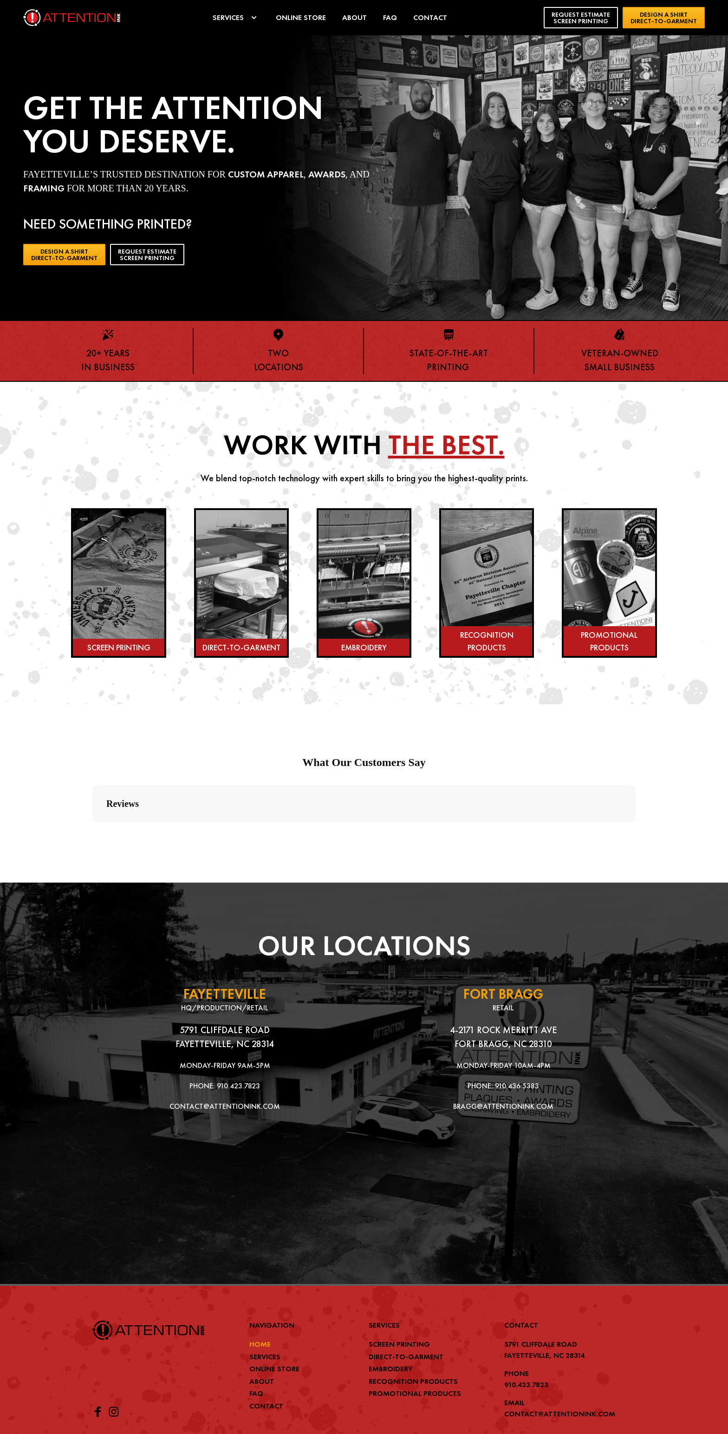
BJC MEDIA (622, 1395)
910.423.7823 (238, 1010)
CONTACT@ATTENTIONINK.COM (224, 1030)
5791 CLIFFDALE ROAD (225, 954)
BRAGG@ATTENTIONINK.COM (503, 1030)
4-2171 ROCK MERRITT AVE (503, 954)
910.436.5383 (517, 1010)
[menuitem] (236, 17)
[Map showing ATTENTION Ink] (224, 1104)
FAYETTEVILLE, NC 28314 (225, 968)
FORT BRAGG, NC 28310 (503, 968)
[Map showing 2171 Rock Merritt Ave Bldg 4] (503, 1104)
